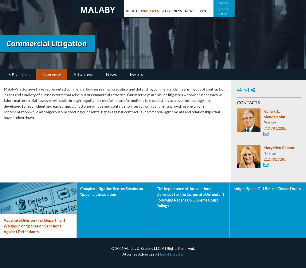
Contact (224, 8)
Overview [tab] (51, 74)
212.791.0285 (274, 128)
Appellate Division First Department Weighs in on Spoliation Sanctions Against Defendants (34, 226)
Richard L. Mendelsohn (274, 114)
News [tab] (111, 74)
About (132, 11)
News (190, 11)
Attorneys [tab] (83, 74)
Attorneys (172, 11)
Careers (223, 3)
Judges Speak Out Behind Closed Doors (267, 188)
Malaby (97, 9)
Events (204, 11)
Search (222, 13)
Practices (150, 11)
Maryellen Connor (279, 147)
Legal (164, 254)
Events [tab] (136, 74)
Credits (178, 254)
